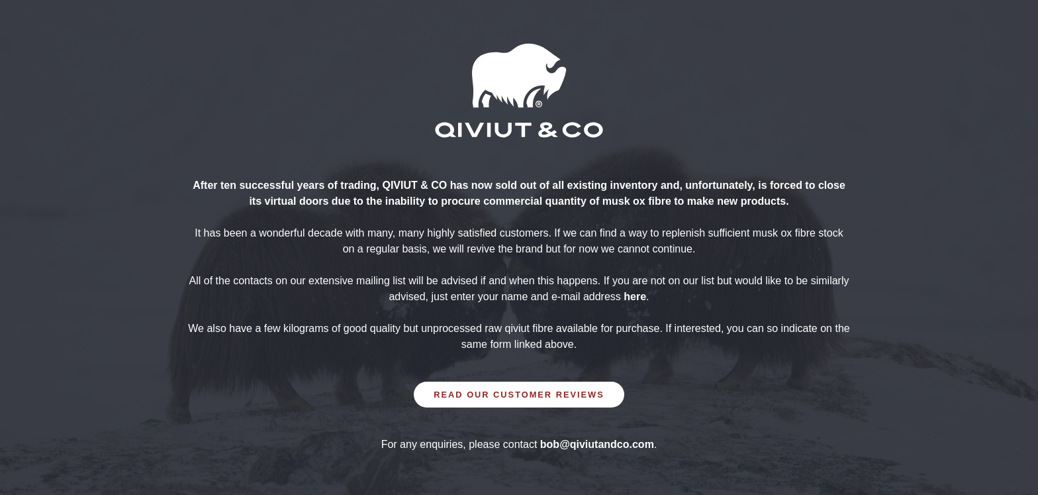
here (635, 296)
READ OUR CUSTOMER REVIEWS (519, 395)
